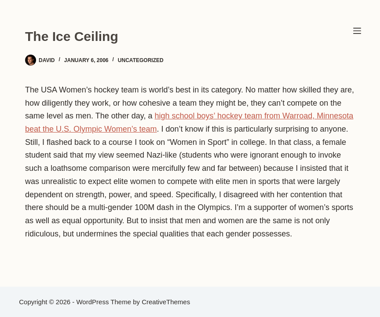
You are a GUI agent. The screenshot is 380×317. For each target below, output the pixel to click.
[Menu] (357, 31)
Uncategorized (141, 60)
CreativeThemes (166, 302)
